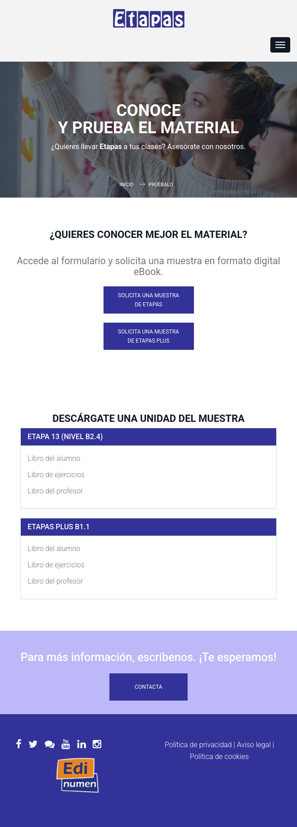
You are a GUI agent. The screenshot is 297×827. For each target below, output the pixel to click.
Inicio (126, 185)
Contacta (148, 687)
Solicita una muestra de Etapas (148, 300)
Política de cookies (219, 756)
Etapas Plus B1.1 (59, 526)
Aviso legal (254, 744)
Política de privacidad (198, 744)
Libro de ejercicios (56, 474)
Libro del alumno (54, 458)
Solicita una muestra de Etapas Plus (148, 336)
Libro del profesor (55, 491)
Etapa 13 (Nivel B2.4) (65, 436)
